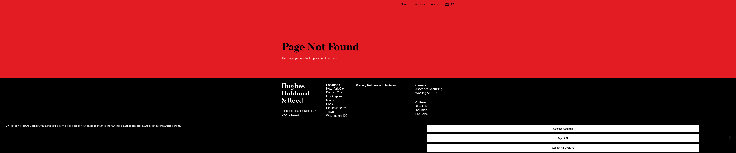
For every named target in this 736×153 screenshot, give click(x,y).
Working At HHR (426, 93)
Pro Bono (421, 114)
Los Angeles (334, 96)
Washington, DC (337, 115)
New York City (335, 88)
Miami (330, 100)
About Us (421, 106)
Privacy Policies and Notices (376, 85)
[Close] (730, 140)
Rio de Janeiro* (336, 107)
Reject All (563, 140)
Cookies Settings (563, 131)
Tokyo (330, 111)
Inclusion (421, 110)
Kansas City (334, 92)
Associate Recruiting (428, 89)
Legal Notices (289, 121)
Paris (329, 104)
